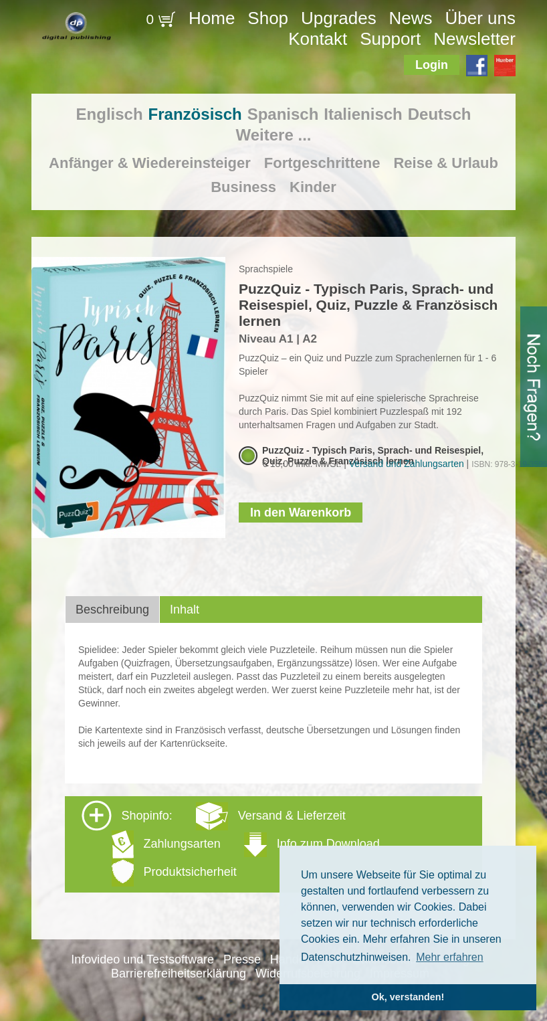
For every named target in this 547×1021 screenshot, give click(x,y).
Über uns (480, 18)
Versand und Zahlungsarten (406, 463)
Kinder (313, 187)
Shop (267, 18)
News (411, 18)
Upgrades (338, 18)
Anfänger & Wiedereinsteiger (150, 163)
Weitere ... (274, 135)
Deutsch (439, 114)
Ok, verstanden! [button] (408, 997)
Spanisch (283, 114)
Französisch (195, 114)
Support (390, 39)
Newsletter (474, 39)
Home (212, 18)
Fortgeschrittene (322, 163)
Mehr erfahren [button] (449, 957)
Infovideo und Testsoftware (142, 959)
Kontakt (317, 39)
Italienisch (363, 114)
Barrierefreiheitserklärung (178, 973)
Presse (242, 959)
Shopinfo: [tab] (231, 843)
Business (243, 187)
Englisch (109, 114)
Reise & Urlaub (445, 163)
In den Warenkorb (300, 512)
